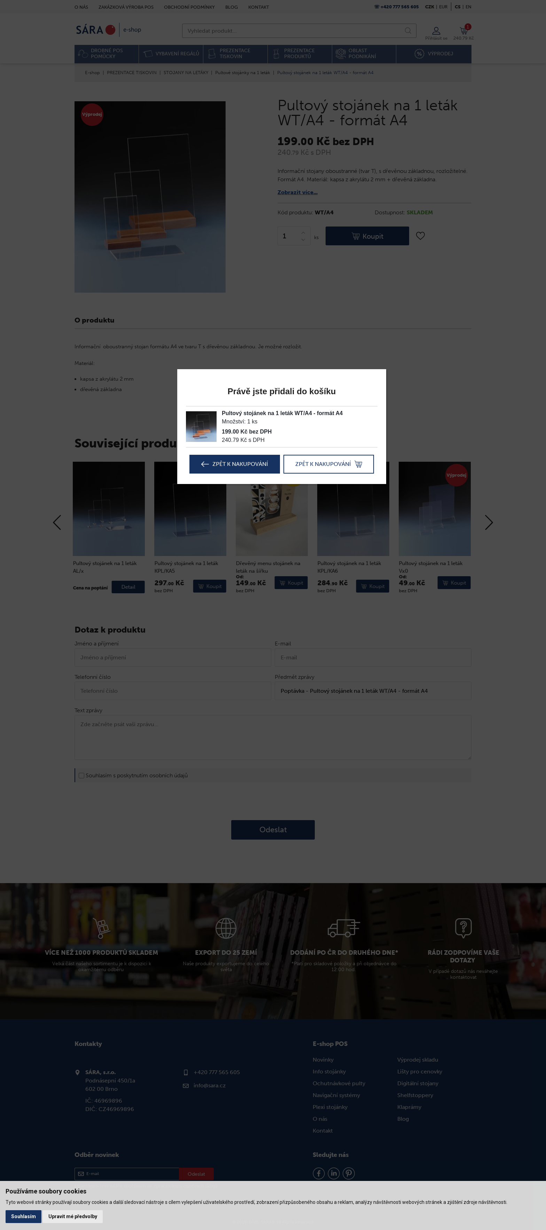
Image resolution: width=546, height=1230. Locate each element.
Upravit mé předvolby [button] (72, 1216)
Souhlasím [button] (23, 1216)
